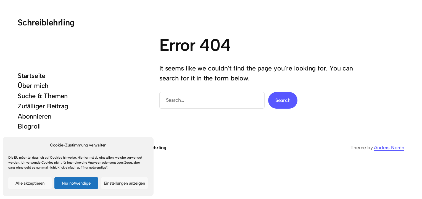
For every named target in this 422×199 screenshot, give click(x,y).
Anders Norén (389, 147)
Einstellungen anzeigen (124, 183)
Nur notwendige (76, 183)
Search (283, 100)
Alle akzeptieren (29, 183)
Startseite (31, 76)
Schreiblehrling (46, 22)
